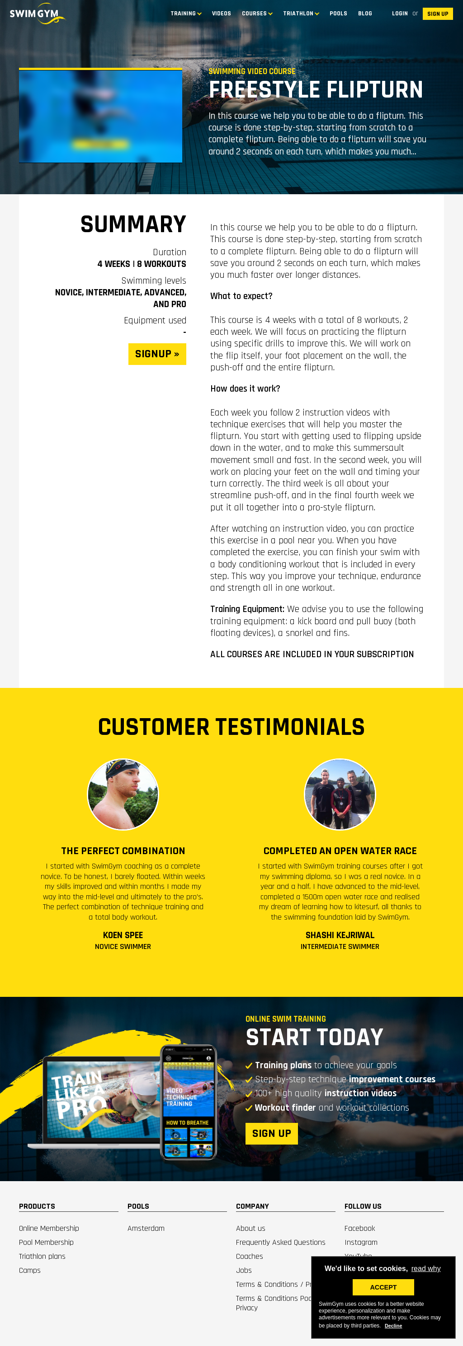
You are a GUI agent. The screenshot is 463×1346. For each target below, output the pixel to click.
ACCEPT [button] (383, 1287)
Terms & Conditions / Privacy (281, 1284)
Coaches (249, 1256)
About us (250, 1228)
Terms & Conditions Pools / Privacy (279, 1303)
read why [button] (426, 1268)
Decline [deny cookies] (393, 1325)
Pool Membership (46, 1242)
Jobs (244, 1270)
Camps (30, 1270)
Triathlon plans (42, 1256)
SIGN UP (438, 14)
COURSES (254, 13)
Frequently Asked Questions (281, 1242)
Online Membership (49, 1228)
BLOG (365, 13)
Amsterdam (146, 1228)
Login (400, 13)
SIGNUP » (157, 353)
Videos (221, 13)
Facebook (360, 1228)
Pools (338, 13)
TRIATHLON (298, 13)
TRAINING (183, 13)
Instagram (361, 1242)
